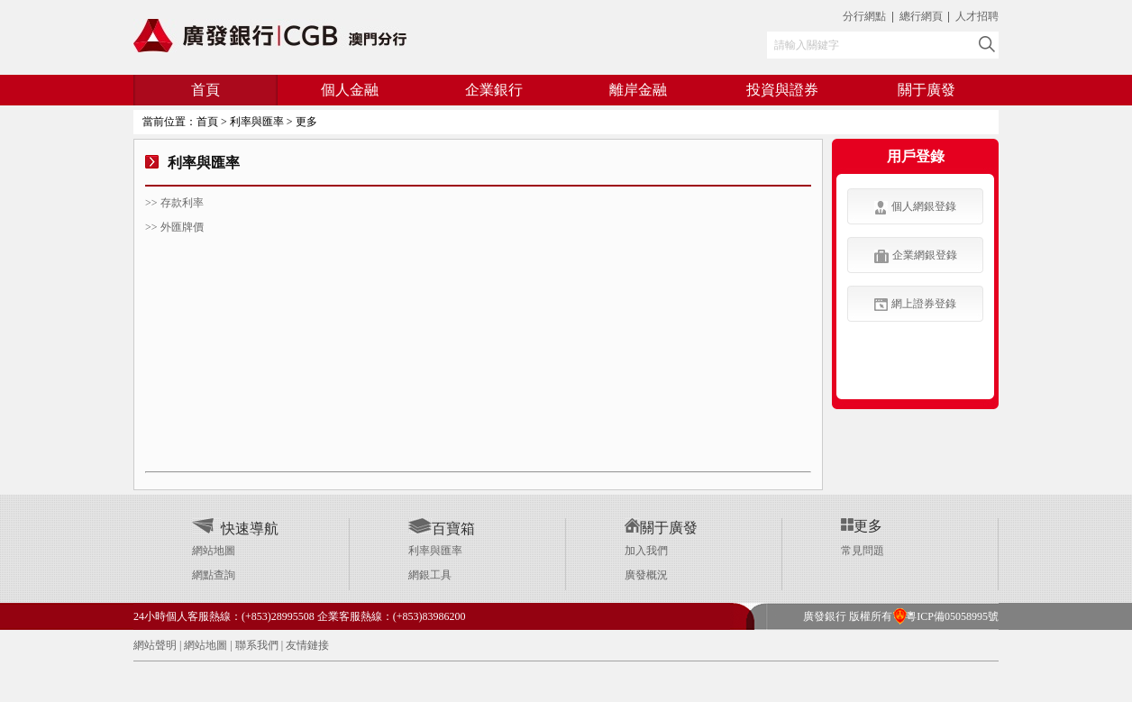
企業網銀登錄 (915, 256)
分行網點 (864, 16)
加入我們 (646, 550)
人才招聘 (977, 16)
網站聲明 (155, 645)
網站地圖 (213, 550)
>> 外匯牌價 (174, 227)
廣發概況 (646, 575)
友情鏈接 (307, 645)
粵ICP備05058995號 (945, 616)
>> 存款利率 (174, 202)
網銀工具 (430, 575)
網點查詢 (213, 575)
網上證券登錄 (915, 304)
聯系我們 (256, 645)
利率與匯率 (435, 550)
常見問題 (862, 550)
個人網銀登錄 (915, 207)
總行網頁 (922, 16)
